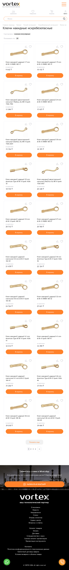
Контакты (28, 546)
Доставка (35, 533)
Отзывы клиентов (35, 518)
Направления (36, 512)
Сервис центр (35, 520)
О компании (35, 507)
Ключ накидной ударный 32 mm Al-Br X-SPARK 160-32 (49, 298)
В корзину (19, 75)
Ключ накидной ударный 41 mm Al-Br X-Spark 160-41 (49, 337)
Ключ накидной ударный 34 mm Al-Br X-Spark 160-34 (18, 220)
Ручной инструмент (30, 25)
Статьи (35, 515)
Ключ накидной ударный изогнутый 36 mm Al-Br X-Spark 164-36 (17, 299)
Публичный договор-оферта (28, 552)
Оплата (35, 531)
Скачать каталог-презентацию (35, 538)
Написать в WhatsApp (34, 484)
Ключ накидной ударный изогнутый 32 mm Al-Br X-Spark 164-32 (17, 259)
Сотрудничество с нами (36, 536)
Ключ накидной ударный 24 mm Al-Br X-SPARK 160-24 (49, 101)
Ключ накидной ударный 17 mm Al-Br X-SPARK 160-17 (18, 63)
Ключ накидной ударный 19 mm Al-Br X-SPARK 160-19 (49, 63)
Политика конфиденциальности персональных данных (28, 549)
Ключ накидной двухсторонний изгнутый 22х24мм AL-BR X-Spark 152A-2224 (18, 142)
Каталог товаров (35, 528)
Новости (36, 510)
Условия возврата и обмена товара (28, 554)
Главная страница (8, 25)
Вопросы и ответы (36, 523)
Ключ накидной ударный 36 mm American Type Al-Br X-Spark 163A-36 (49, 259)
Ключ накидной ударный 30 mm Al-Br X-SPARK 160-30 (49, 141)
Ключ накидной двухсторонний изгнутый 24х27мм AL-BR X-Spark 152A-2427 (49, 181)
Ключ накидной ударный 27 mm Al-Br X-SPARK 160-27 (49, 220)
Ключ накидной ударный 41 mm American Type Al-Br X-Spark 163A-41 (18, 338)
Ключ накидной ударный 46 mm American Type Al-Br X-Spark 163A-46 (49, 378)
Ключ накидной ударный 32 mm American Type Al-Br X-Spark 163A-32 (18, 181)
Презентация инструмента (36, 541)
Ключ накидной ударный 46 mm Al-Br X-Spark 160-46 (18, 417)
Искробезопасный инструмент (48, 25)
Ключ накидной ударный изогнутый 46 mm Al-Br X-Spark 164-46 (48, 418)
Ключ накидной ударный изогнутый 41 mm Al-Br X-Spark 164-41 (17, 378)
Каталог (19, 25)
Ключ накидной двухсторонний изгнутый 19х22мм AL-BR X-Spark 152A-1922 (18, 102)
